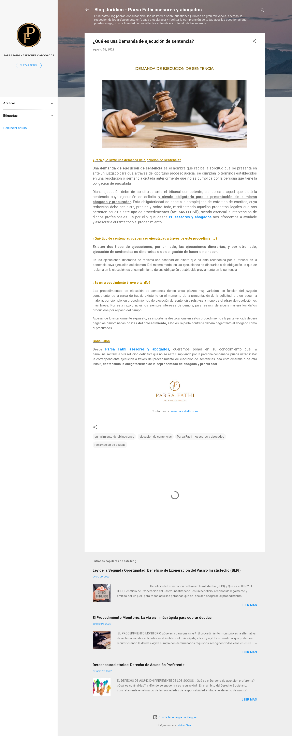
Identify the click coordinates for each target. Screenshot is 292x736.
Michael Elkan (184, 725)
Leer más (249, 605)
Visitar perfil (28, 65)
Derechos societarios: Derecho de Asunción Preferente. (139, 665)
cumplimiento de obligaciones (114, 436)
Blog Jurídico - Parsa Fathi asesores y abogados (148, 10)
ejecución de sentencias (156, 436)
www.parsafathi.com (184, 411)
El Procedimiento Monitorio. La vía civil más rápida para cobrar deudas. (153, 617)
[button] (254, 42)
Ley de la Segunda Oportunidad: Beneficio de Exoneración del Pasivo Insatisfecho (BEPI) (167, 570)
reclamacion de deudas (110, 445)
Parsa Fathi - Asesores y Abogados (28, 55)
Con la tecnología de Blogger (175, 717)
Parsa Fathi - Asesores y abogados (200, 436)
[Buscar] (262, 11)
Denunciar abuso (15, 128)
